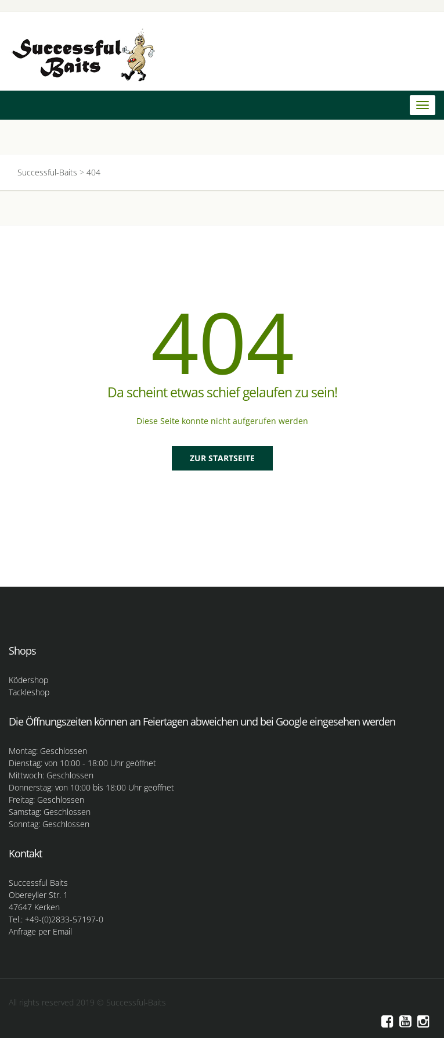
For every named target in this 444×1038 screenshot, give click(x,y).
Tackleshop (29, 692)
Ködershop (28, 679)
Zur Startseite (222, 458)
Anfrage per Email (40, 931)
